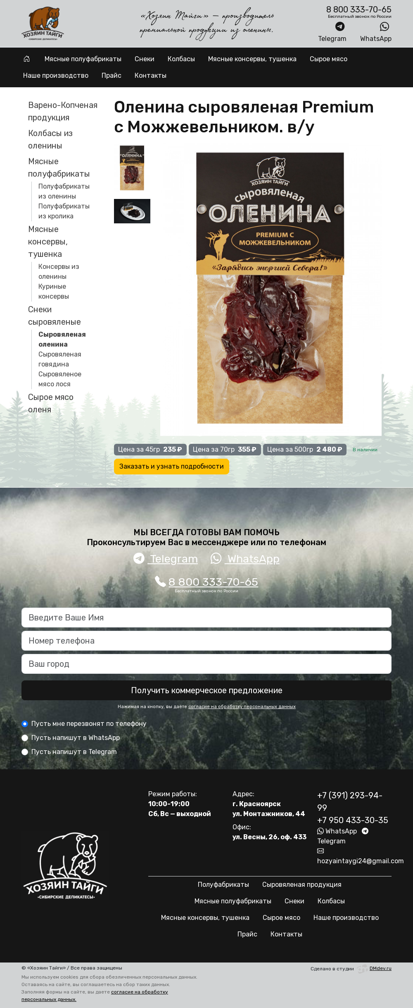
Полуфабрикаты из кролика (64, 211)
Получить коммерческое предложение (206, 690)
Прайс (111, 75)
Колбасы (181, 59)
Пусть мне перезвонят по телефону (89, 724)
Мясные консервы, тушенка (252, 59)
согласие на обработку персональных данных (242, 706)
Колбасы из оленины (50, 139)
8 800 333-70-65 (207, 582)
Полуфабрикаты (223, 884)
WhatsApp (376, 32)
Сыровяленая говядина (59, 359)
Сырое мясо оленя (51, 403)
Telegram (332, 32)
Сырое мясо (328, 59)
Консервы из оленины (58, 271)
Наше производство (55, 75)
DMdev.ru (373, 968)
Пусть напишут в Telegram (74, 752)
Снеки (144, 59)
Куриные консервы (53, 291)
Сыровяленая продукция (302, 884)
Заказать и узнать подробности (171, 466)
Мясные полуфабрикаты (83, 59)
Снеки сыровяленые (54, 315)
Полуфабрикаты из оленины (64, 191)
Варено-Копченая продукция (62, 111)
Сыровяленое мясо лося (59, 379)
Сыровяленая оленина (62, 339)
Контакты (150, 75)
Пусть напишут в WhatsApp (75, 738)
